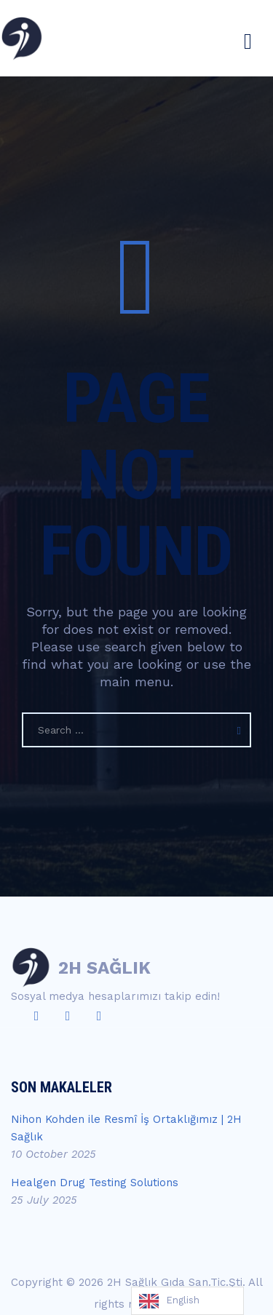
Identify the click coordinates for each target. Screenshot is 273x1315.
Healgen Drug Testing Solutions (94, 1182)
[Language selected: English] (187, 1301)
